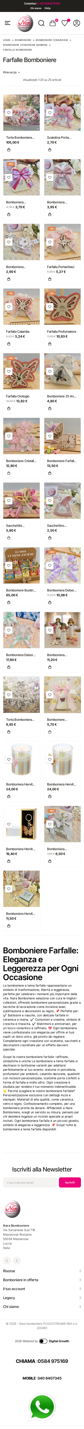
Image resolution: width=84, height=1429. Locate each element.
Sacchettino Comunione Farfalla (61, 526)
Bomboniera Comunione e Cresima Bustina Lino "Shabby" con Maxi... (21, 267)
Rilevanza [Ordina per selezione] (11, 72)
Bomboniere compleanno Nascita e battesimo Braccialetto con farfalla (61, 720)
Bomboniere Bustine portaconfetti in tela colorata (20, 590)
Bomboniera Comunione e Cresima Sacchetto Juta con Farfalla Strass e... (19, 202)
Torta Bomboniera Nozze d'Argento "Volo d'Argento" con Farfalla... (21, 720)
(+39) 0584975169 (48, 3)
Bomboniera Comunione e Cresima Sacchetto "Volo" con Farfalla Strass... (60, 202)
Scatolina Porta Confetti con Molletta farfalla (62, 137)
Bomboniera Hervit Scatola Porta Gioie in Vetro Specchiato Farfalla (21, 914)
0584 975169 (53, 1361)
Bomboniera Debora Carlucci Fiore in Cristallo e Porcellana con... (62, 590)
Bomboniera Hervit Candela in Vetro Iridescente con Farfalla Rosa (19, 784)
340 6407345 (50, 1378)
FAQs (48, 8)
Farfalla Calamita (17, 331)
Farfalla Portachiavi (60, 267)
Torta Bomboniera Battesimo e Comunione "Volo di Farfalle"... (20, 137)
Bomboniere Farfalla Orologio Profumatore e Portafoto (61, 461)
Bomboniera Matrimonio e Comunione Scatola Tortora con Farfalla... (62, 849)
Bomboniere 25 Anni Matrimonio (61, 396)
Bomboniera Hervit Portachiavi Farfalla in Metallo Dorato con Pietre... (21, 849)
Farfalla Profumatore (61, 331)
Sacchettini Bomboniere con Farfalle (18, 526)
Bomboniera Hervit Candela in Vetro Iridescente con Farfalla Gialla (60, 784)
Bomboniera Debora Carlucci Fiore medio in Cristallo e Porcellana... (20, 655)
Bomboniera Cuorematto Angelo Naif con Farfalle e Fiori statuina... (61, 655)
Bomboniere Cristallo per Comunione (21, 461)
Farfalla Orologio (17, 396)
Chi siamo (35, 8)
